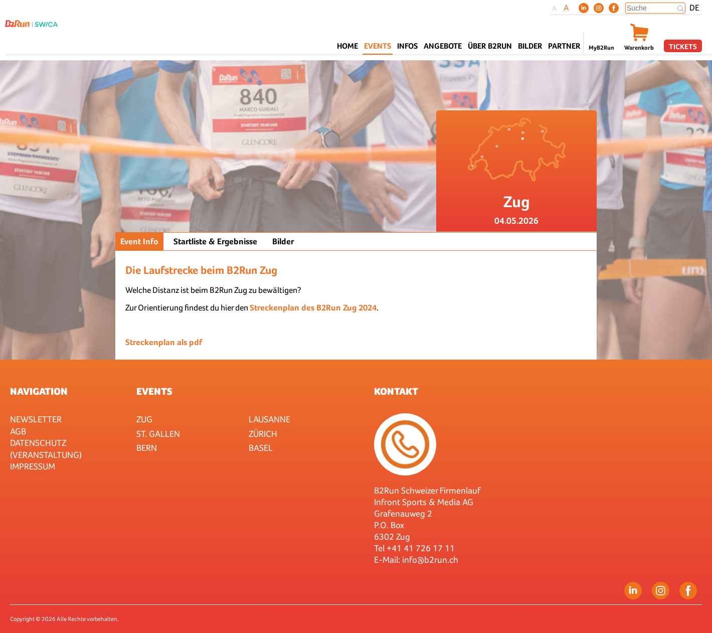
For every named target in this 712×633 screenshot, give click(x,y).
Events (154, 391)
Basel (261, 447)
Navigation (39, 391)
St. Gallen (158, 433)
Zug (144, 419)
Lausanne (269, 419)
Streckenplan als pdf (163, 342)
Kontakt (396, 391)
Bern (146, 447)
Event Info (139, 241)
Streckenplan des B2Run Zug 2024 (313, 307)
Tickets (683, 46)
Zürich (263, 433)
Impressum (32, 466)
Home (347, 46)
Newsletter (36, 419)
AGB (18, 431)
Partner (564, 46)
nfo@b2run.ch (431, 559)
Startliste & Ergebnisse (215, 241)
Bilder (530, 46)
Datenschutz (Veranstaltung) (46, 448)
